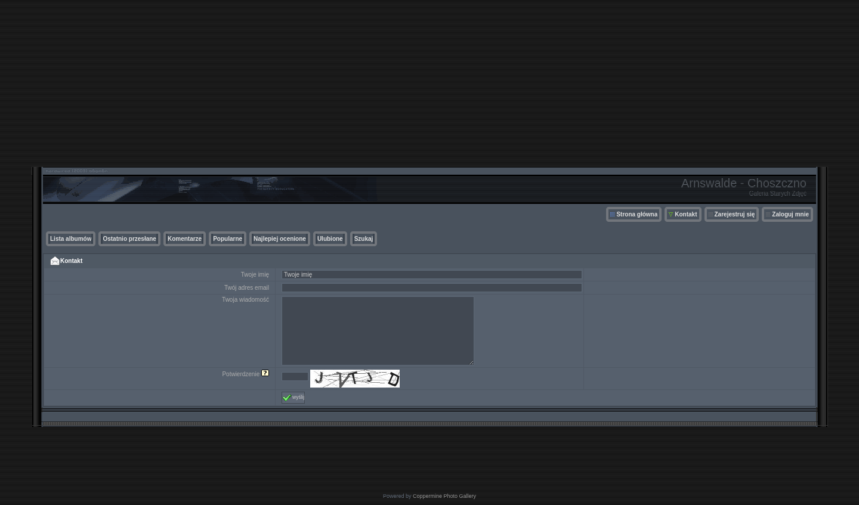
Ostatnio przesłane (129, 239)
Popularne (227, 239)
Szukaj (363, 239)
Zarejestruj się (735, 214)
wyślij (293, 397)
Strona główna (636, 214)
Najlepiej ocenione (280, 239)
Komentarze (185, 239)
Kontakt (686, 214)
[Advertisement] (429, 83)
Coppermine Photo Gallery (444, 496)
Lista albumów (70, 239)
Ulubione (330, 239)
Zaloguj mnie (790, 214)
